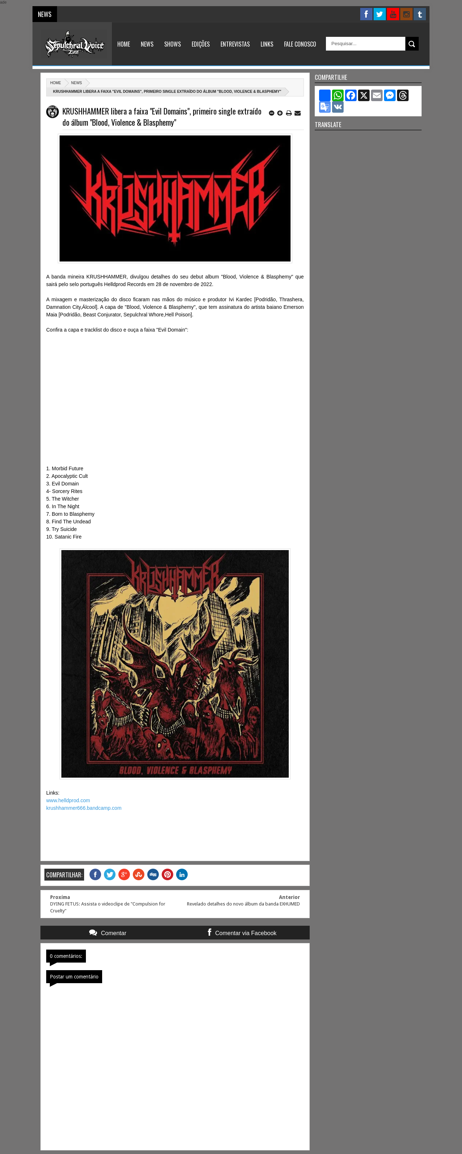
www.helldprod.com (68, 800)
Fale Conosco (300, 44)
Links (267, 44)
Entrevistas (235, 44)
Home (123, 44)
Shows (172, 44)
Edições (201, 44)
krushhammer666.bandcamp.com (84, 808)
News (147, 44)
